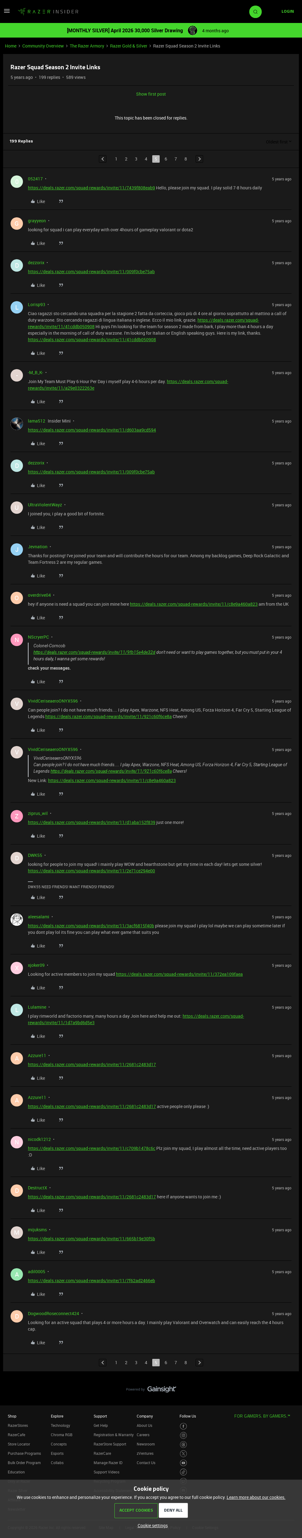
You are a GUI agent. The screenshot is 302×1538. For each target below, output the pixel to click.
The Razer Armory (87, 46)
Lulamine (37, 1007)
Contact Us (146, 1462)
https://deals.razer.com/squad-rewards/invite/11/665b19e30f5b (91, 1239)
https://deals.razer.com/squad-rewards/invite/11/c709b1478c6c (91, 1148)
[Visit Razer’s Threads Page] (183, 1445)
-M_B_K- (35, 372)
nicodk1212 (39, 1139)
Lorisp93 (36, 304)
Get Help (101, 1425)
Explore (57, 1416)
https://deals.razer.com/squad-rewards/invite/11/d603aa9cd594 (92, 430)
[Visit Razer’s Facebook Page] (183, 1426)
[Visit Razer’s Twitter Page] (183, 1454)
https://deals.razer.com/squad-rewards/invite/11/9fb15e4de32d (94, 652)
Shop (12, 1416)
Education (16, 1471)
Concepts (59, 1443)
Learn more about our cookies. (256, 1497)
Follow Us (188, 1416)
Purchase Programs (24, 1453)
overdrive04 (39, 595)
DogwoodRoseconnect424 (53, 1313)
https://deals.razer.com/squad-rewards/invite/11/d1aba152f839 (91, 822)
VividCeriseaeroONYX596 (53, 701)
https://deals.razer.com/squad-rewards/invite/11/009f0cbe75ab (91, 271)
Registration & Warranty (114, 1434)
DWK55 (35, 855)
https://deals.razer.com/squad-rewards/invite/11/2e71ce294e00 (91, 871)
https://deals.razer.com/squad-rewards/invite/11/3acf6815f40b (91, 926)
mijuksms (37, 1230)
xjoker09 (36, 965)
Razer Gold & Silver (128, 46)
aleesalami (38, 917)
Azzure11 (37, 1055)
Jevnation (37, 547)
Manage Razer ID (108, 1462)
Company (145, 1416)
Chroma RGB (62, 1434)
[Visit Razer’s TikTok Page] (183, 1472)
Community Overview (43, 46)
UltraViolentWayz (45, 505)
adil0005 (36, 1271)
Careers (143, 1434)
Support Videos (106, 1471)
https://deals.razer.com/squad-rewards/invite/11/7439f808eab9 (91, 188)
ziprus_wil (38, 813)
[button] (7, 13)
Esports (57, 1453)
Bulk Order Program (24, 1462)
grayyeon (37, 221)
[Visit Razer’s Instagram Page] (183, 1435)
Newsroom (146, 1443)
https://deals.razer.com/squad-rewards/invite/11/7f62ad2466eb (91, 1280)
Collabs (57, 1462)
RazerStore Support (110, 1443)
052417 (35, 179)
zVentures (145, 1453)
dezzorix (36, 262)
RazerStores (18, 1425)
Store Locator (19, 1443)
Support (100, 1416)
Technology (60, 1425)
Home (10, 46)
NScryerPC (38, 637)
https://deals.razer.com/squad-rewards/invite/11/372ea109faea (179, 974)
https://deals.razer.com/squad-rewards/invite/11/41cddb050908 (92, 339)
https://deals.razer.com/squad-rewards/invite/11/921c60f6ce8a (108, 716)
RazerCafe (16, 1434)
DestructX (37, 1188)
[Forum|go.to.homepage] (48, 12)
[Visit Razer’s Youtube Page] (183, 1463)
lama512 (36, 421)
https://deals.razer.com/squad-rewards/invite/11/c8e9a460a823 (194, 604)
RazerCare (102, 1453)
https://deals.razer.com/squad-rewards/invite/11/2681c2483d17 (92, 1064)
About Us (144, 1425)
